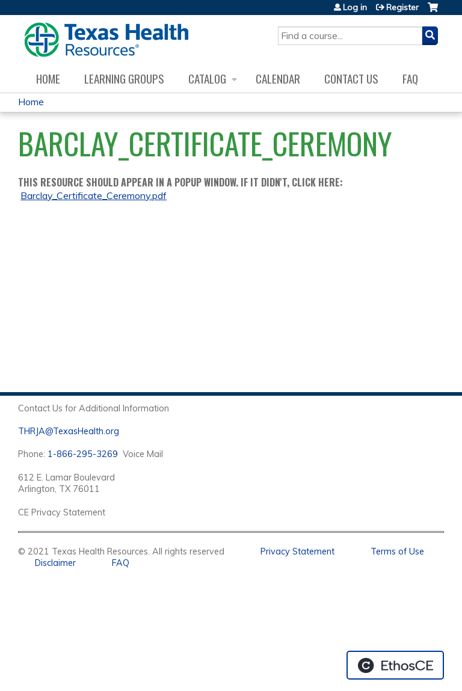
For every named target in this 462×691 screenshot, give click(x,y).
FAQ (410, 78)
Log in (355, 7)
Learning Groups (124, 78)
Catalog (207, 78)
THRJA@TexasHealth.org (68, 431)
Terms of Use (397, 551)
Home (48, 78)
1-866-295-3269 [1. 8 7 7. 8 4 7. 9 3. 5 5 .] (83, 454)
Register (402, 7)
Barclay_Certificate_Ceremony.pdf (93, 195)
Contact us (351, 78)
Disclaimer (55, 562)
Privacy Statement (297, 551)
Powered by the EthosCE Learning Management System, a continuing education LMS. (395, 665)
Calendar (278, 78)
